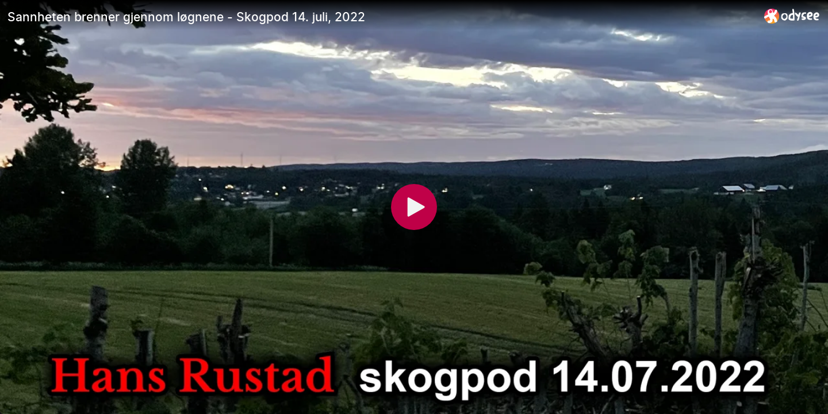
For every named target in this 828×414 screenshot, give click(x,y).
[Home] (792, 15)
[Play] (414, 207)
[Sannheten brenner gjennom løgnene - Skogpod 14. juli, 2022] (381, 16)
